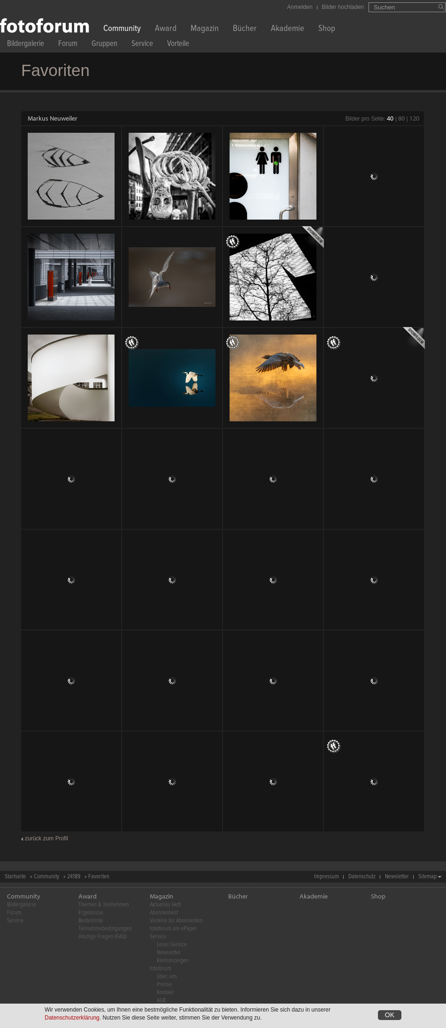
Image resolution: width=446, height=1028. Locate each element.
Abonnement (164, 913)
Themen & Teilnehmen (103, 905)
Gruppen (104, 44)
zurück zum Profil (46, 838)
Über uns (167, 977)
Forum (67, 44)
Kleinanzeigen (173, 961)
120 (414, 118)
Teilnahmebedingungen (104, 929)
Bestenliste (90, 921)
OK (389, 1015)
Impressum (326, 877)
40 (390, 118)
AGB (161, 1001)
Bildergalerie (25, 44)
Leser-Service (172, 945)
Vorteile (178, 44)
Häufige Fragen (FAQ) (102, 937)
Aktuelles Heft (165, 905)
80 (401, 118)
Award (166, 29)
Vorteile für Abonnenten (176, 921)
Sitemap (427, 877)
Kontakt (165, 993)
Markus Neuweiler (52, 118)
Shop (326, 29)
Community (122, 29)
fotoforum (160, 969)
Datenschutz (362, 877)
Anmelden (300, 7)
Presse (164, 985)
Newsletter (397, 877)
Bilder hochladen (343, 7)
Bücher (245, 29)
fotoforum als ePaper (173, 929)
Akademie (287, 29)
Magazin (205, 29)
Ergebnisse (90, 913)
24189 (73, 877)
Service (142, 44)
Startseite (15, 877)
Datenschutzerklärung (72, 1017)
